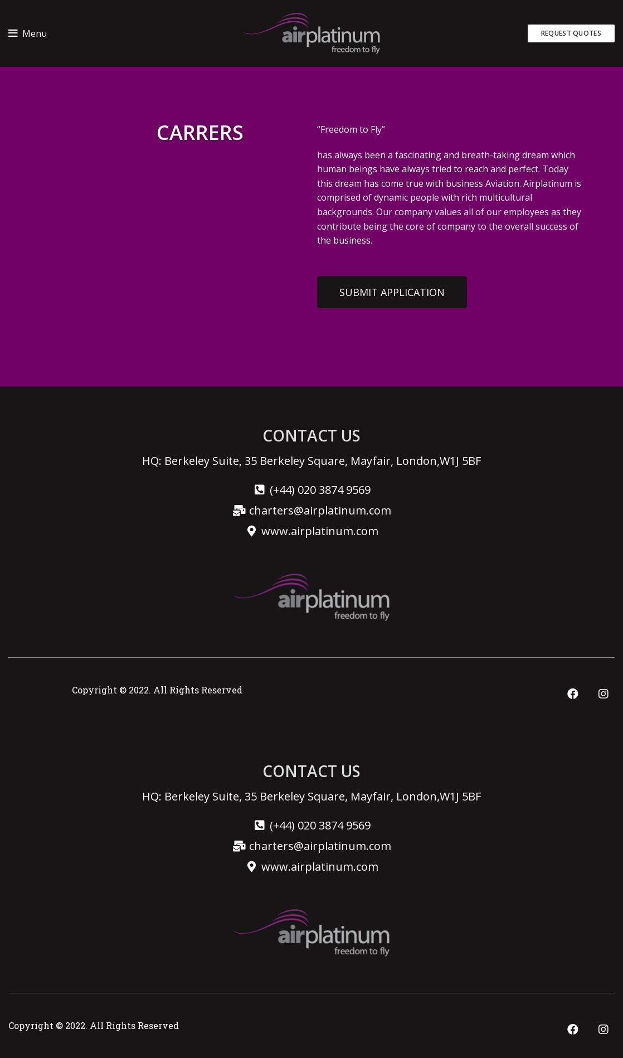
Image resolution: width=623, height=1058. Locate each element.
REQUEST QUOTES (571, 33)
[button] (392, 287)
